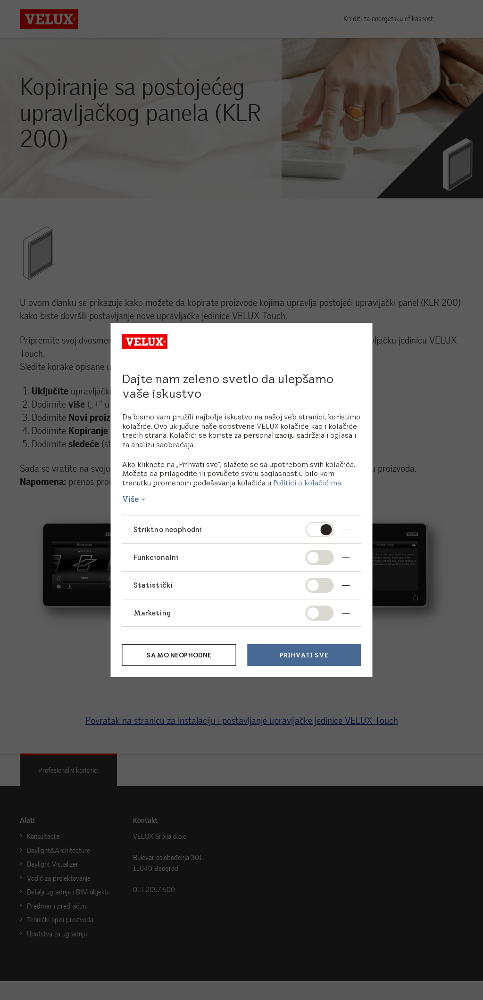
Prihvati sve (304, 655)
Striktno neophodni (168, 529)
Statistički (153, 585)
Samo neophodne (178, 655)
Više (131, 499)
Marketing (152, 612)
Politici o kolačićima (307, 482)
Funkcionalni (156, 557)
